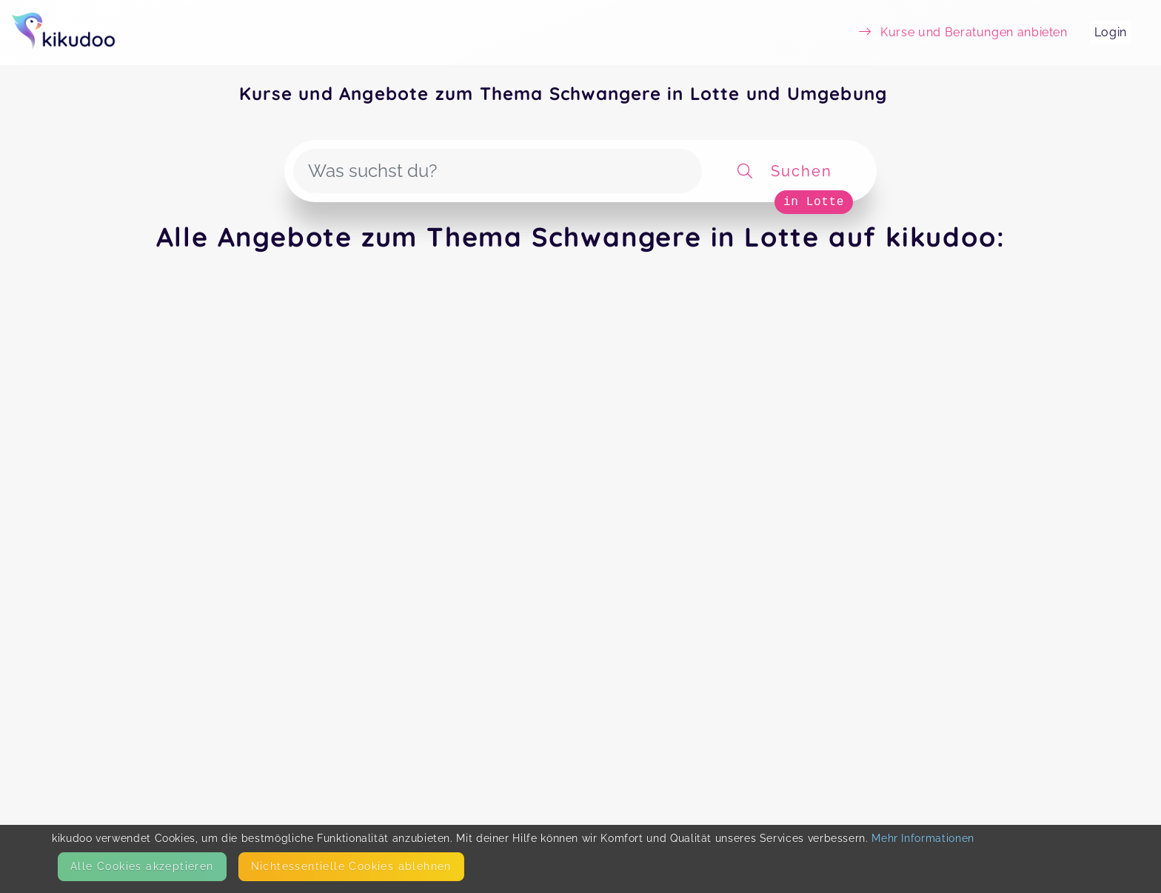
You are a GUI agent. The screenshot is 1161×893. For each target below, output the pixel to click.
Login (1110, 32)
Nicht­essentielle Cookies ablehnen (351, 866)
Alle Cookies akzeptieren (142, 866)
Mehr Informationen (922, 838)
